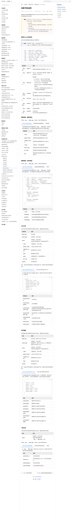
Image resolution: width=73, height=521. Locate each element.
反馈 (39, 486)
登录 (69, 2)
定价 (28, 2)
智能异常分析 (36, 8)
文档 (55, 2)
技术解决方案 (30, 8)
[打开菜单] (2, 2)
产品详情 (43, 15)
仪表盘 (41, 35)
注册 (64, 2)
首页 (22, 8)
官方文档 (3, 5)
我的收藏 (50, 15)
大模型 (13, 2)
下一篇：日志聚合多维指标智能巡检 (45, 480)
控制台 (61, 2)
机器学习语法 (46, 33)
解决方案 (21, 2)
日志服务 (8, 5)
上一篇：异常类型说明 (26, 480)
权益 (25, 2)
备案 (58, 2)
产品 (17, 2)
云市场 (31, 2)
